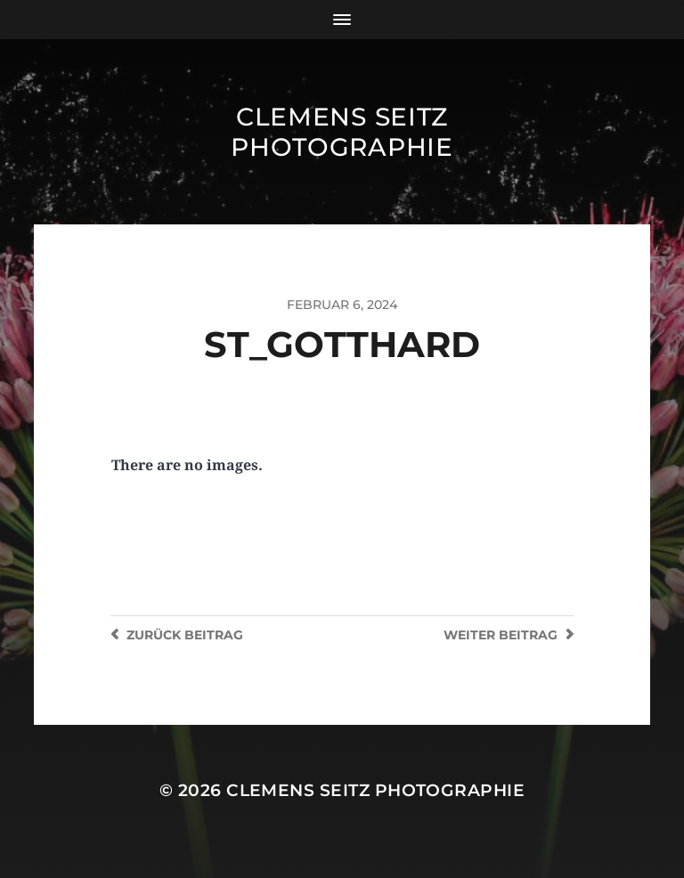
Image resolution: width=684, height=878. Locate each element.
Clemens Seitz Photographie (341, 132)
